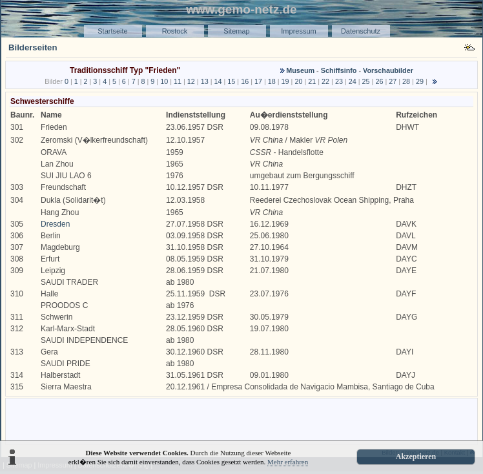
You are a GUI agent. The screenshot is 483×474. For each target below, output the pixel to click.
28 (406, 81)
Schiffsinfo (339, 70)
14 (217, 81)
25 (366, 81)
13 (205, 81)
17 (258, 81)
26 (379, 81)
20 (298, 81)
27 (392, 81)
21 (312, 81)
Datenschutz (360, 31)
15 (231, 81)
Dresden (55, 224)
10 (164, 81)
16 (245, 81)
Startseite (112, 31)
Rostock (175, 31)
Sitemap (236, 31)
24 (352, 81)
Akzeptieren (416, 456)
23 (339, 81)
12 (191, 81)
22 (325, 81)
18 (272, 81)
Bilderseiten (32, 47)
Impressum (298, 31)
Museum (300, 70)
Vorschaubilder (388, 70)
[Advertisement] (241, 420)
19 (285, 81)
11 (177, 81)
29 (420, 81)
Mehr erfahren (287, 462)
